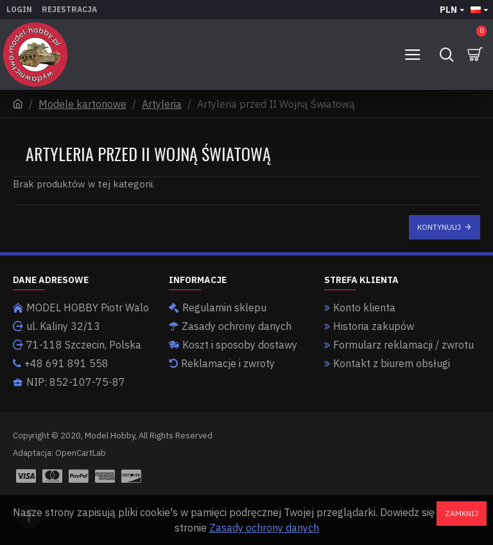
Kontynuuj (439, 227)
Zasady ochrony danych (264, 527)
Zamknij (461, 513)
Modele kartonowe (82, 104)
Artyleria (162, 104)
